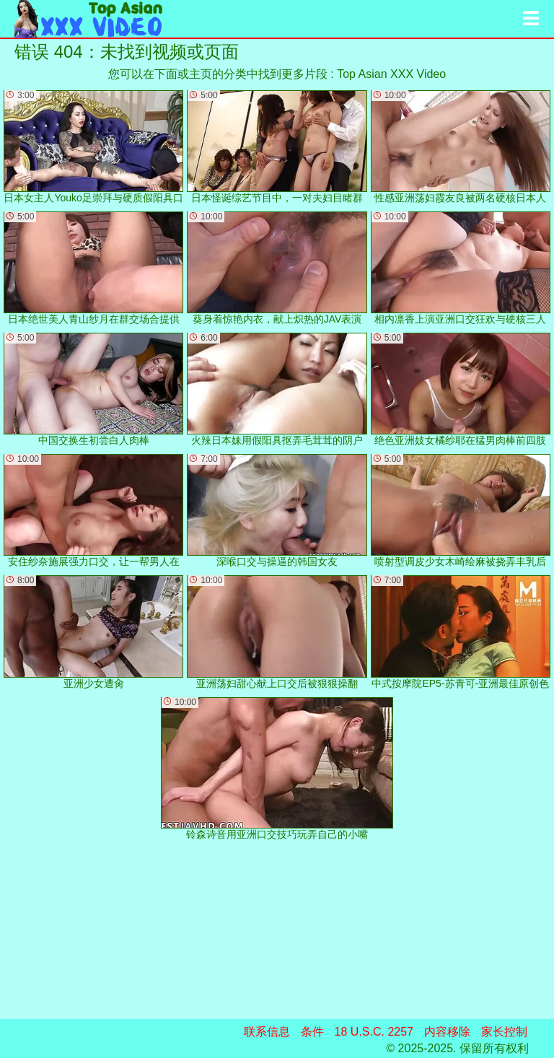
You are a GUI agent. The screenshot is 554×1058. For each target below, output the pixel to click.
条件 (312, 1032)
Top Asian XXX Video (391, 74)
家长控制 (504, 1032)
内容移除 (447, 1032)
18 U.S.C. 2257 (374, 1032)
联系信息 (267, 1032)
